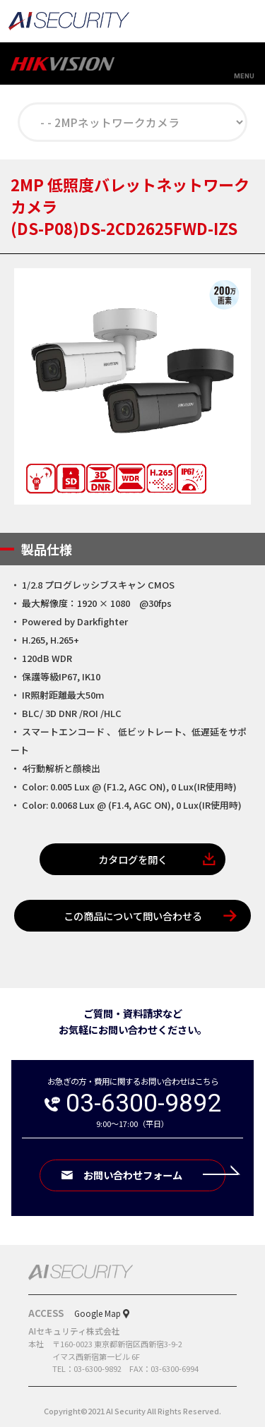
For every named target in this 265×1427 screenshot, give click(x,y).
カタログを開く (132, 859)
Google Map (97, 1313)
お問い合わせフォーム (154, 1174)
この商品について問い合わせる (133, 915)
